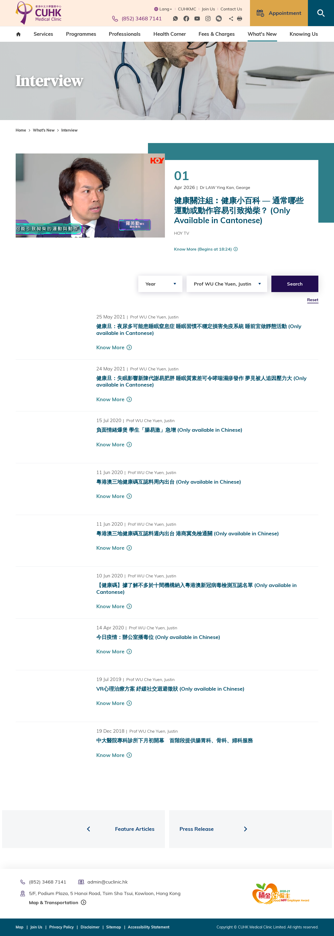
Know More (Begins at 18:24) (203, 249)
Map (19, 927)
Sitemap (113, 927)
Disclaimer (90, 927)
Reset (312, 299)
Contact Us (231, 8)
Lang (163, 8)
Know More (110, 360)
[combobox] (160, 284)
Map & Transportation (53, 902)
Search (295, 284)
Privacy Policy (61, 927)
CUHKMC (187, 8)
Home (21, 130)
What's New (44, 130)
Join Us (208, 8)
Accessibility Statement (148, 927)
